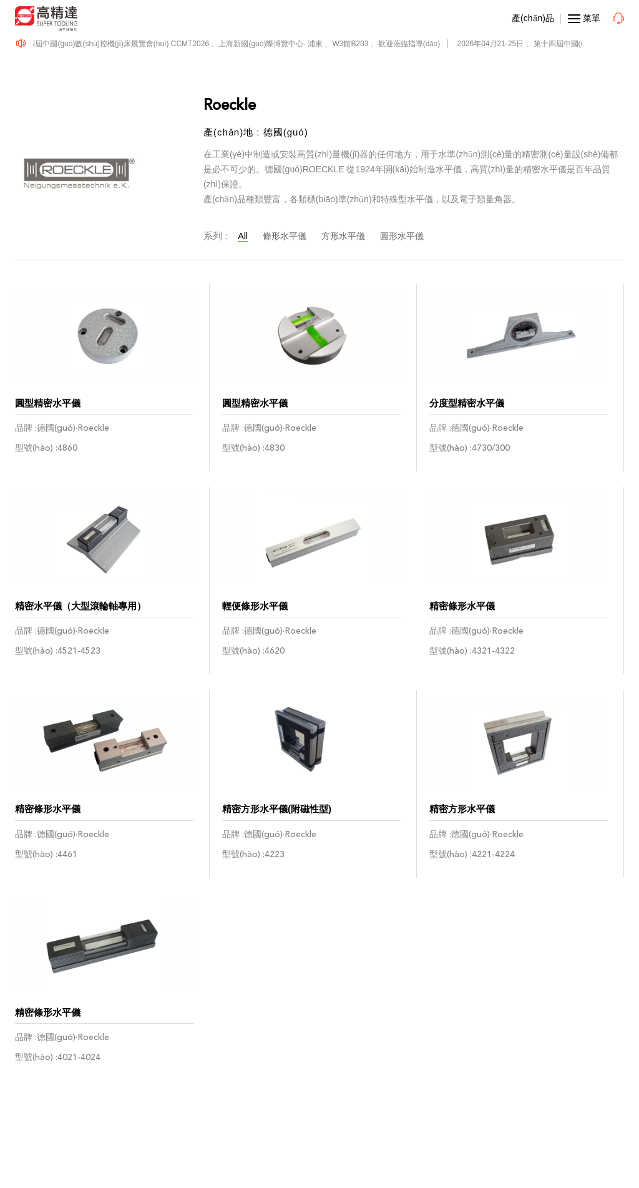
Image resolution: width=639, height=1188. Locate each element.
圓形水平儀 (402, 236)
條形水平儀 (284, 236)
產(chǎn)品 (533, 18)
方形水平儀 (343, 236)
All (243, 236)
